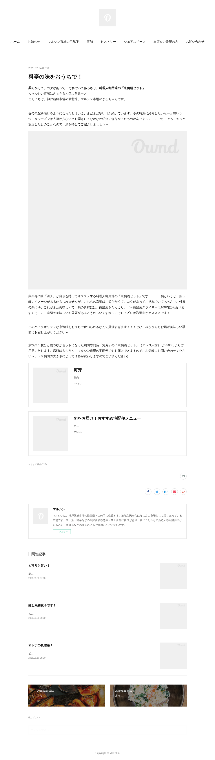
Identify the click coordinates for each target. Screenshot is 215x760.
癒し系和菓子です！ (42, 605)
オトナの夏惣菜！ (40, 645)
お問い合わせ (195, 41)
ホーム (15, 41)
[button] (15, 41)
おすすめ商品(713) (37, 464)
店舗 (90, 41)
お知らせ (34, 41)
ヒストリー (108, 41)
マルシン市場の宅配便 (63, 41)
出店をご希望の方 (165, 41)
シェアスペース (135, 41)
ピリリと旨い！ (39, 565)
